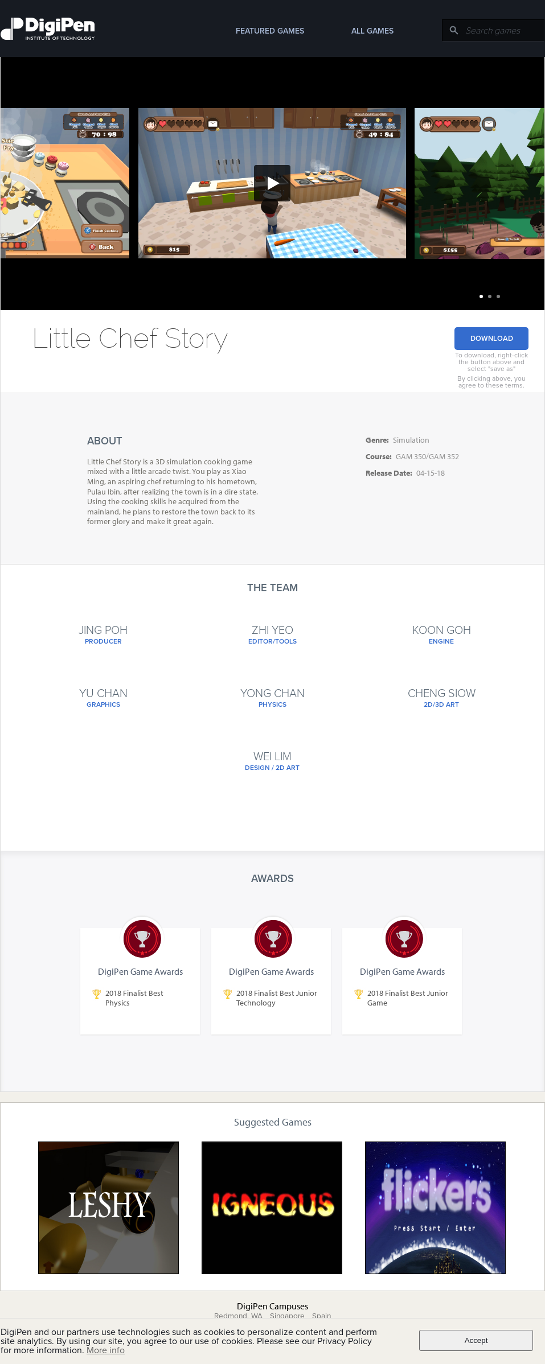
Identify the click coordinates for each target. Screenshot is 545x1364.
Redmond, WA (238, 1316)
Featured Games (270, 31)
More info (106, 1350)
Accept (476, 1340)
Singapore (287, 1316)
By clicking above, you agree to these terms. (491, 381)
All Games (372, 31)
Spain (321, 1316)
